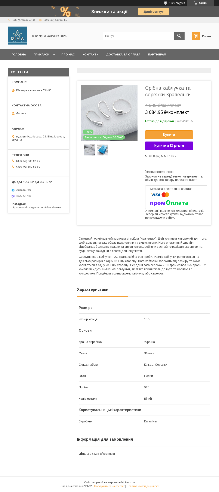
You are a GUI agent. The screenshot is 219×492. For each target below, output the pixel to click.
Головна (19, 54)
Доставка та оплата (123, 54)
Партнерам (157, 54)
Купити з (169, 146)
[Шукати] (179, 36)
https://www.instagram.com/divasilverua (36, 207)
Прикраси (41, 54)
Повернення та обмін (30, 65)
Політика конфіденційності (143, 486)
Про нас (68, 54)
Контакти (91, 54)
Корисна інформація (72, 65)
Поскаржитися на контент (109, 486)
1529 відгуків (177, 2)
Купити (169, 135)
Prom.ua (130, 482)
